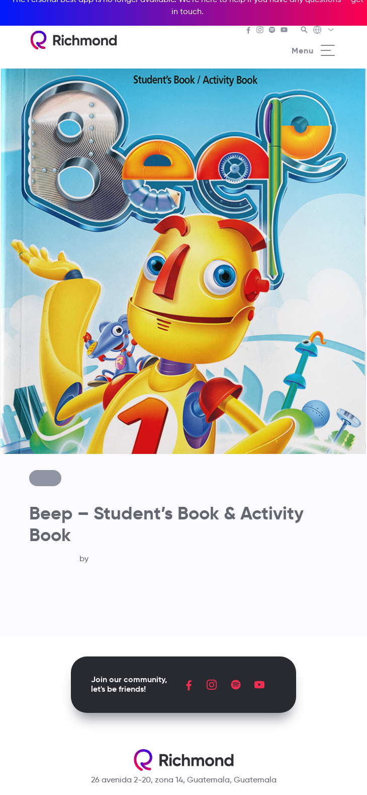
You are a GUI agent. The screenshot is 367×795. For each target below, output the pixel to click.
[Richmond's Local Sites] (324, 30)
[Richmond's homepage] (73, 40)
